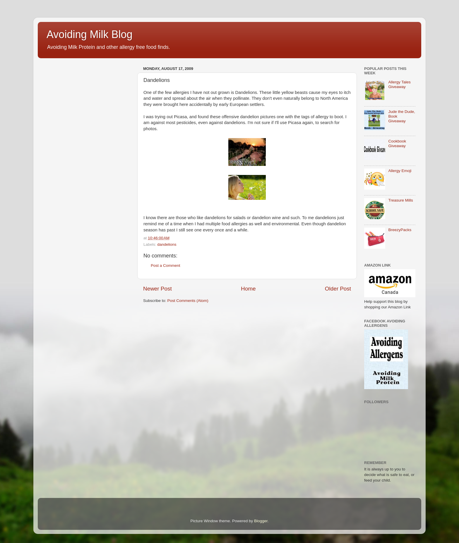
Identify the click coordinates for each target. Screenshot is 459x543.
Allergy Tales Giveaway (399, 84)
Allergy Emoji (399, 171)
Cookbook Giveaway (397, 143)
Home (248, 289)
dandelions (166, 244)
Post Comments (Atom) (187, 300)
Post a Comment (165, 265)
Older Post (338, 289)
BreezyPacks (399, 230)
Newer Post (157, 289)
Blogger (261, 521)
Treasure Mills (400, 200)
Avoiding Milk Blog (89, 34)
